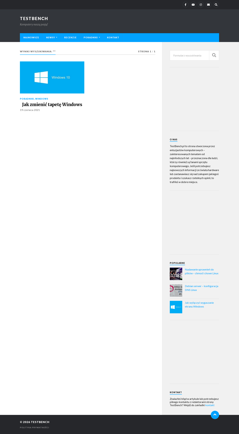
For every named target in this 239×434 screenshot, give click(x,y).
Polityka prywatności (34, 427)
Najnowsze (31, 37)
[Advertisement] (195, 99)
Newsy (50, 37)
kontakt (209, 405)
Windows (41, 98)
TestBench (34, 18)
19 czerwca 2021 (30, 109)
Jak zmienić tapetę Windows (52, 104)
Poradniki (91, 37)
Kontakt (113, 37)
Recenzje (70, 37)
